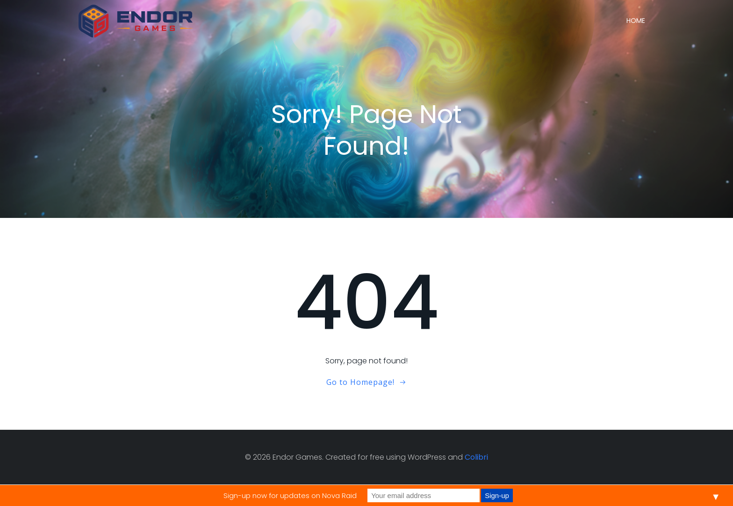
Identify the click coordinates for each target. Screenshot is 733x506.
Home (635, 20)
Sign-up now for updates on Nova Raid (290, 495)
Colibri (476, 457)
